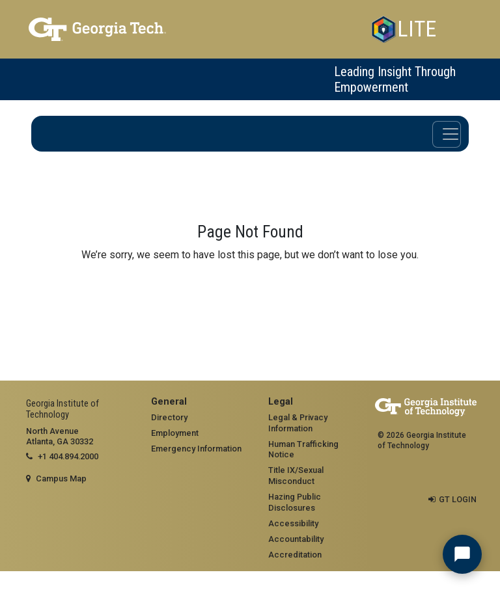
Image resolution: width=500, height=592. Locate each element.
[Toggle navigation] (446, 134)
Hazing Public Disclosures (294, 502)
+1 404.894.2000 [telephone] (68, 456)
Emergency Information (196, 448)
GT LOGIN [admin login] (458, 499)
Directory (169, 417)
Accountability (296, 539)
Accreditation (295, 554)
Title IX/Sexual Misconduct (296, 475)
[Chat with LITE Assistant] (462, 554)
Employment (175, 433)
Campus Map (61, 478)
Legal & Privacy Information (297, 422)
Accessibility (293, 523)
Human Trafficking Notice (303, 449)
